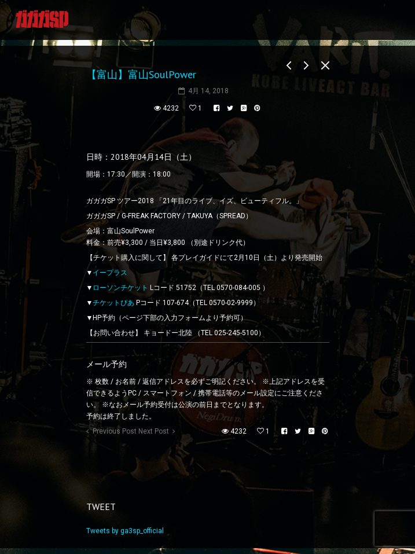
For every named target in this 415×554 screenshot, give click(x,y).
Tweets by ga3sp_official (125, 531)
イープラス (110, 273)
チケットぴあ (113, 303)
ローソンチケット (120, 288)
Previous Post (115, 431)
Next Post (153, 431)
